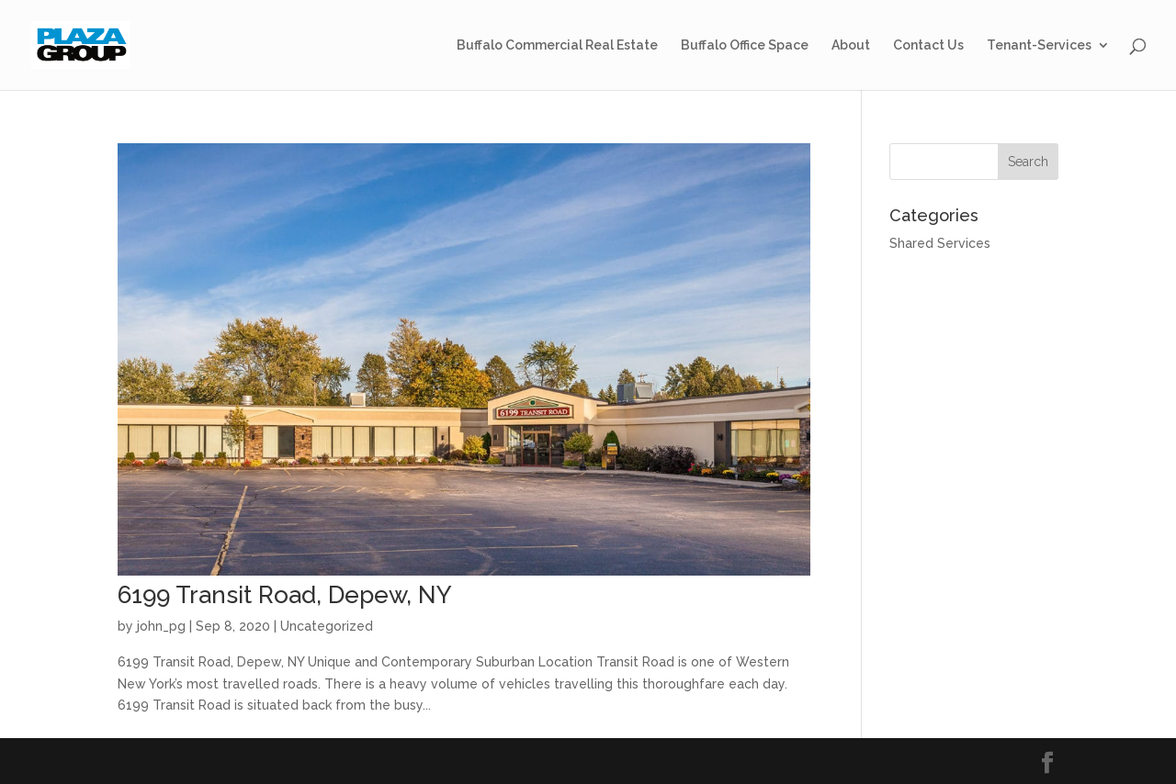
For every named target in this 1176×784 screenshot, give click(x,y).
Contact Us (928, 45)
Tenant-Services (1039, 45)
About (850, 45)
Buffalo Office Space (744, 45)
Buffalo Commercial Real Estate (557, 45)
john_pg (161, 626)
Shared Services (939, 243)
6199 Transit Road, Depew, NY (285, 595)
